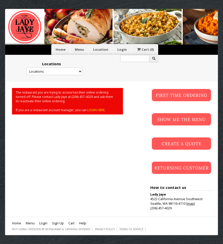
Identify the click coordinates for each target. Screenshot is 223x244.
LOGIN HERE (96, 110)
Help (82, 223)
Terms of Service (131, 229)
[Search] (134, 58)
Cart (145, 49)
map (190, 203)
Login (122, 49)
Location (100, 49)
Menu (79, 49)
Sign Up (58, 223)
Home (61, 49)
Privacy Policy (105, 229)
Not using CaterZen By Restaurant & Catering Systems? (51, 229)
